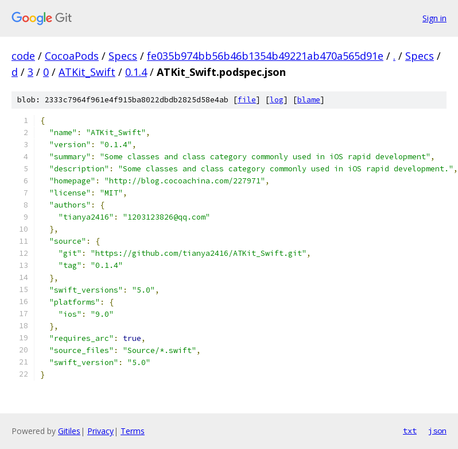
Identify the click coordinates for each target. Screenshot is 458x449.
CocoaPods (72, 56)
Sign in (434, 18)
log (277, 100)
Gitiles (69, 430)
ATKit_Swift (87, 72)
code (23, 56)
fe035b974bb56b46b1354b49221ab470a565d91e (265, 56)
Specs (122, 56)
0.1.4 (136, 72)
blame (308, 100)
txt (410, 430)
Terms (133, 430)
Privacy (100, 430)
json (437, 430)
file (247, 100)
